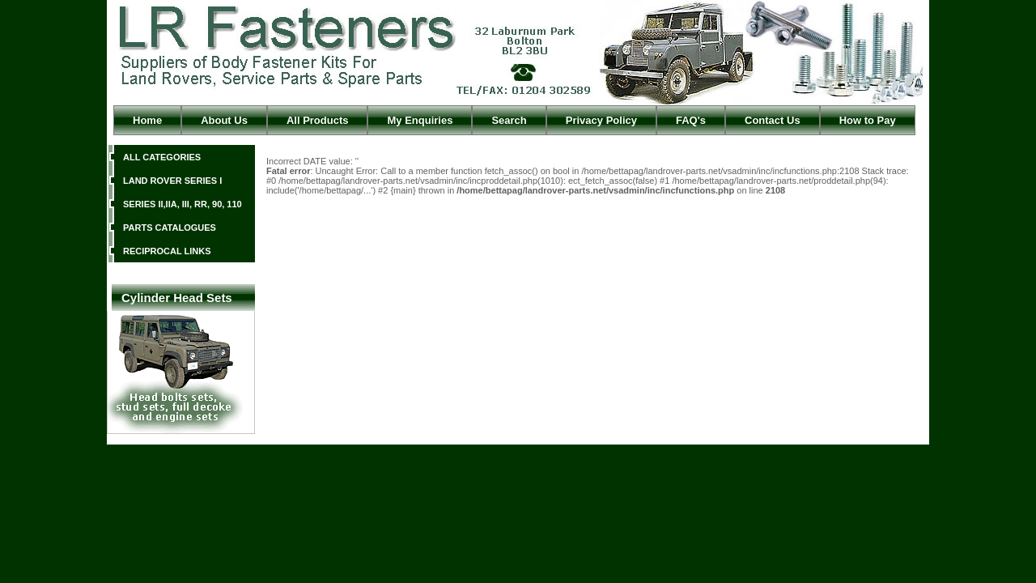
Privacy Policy (601, 120)
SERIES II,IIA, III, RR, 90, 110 (182, 204)
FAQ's (691, 120)
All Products (318, 120)
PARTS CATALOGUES (169, 227)
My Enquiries (419, 120)
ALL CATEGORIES (162, 157)
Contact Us (772, 120)
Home (147, 120)
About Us (224, 120)
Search (508, 120)
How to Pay (867, 120)
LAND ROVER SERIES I (172, 180)
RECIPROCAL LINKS (167, 251)
